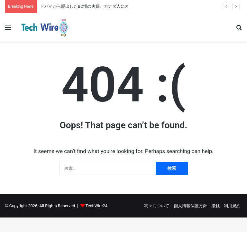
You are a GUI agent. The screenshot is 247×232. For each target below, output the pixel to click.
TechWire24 (96, 205)
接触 (215, 205)
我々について (156, 205)
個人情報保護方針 (190, 205)
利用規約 (232, 205)
